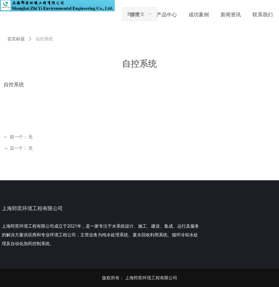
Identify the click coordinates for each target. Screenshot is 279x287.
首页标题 (16, 39)
